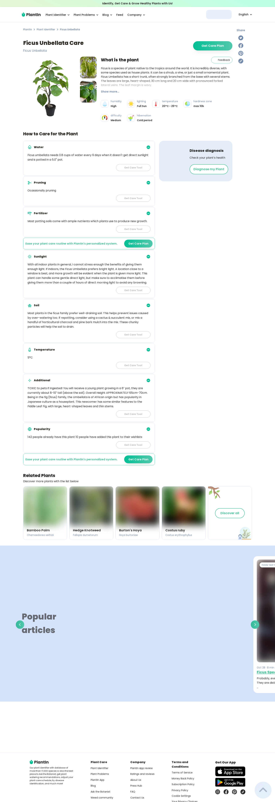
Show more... (110, 92)
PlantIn (27, 29)
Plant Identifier (46, 29)
